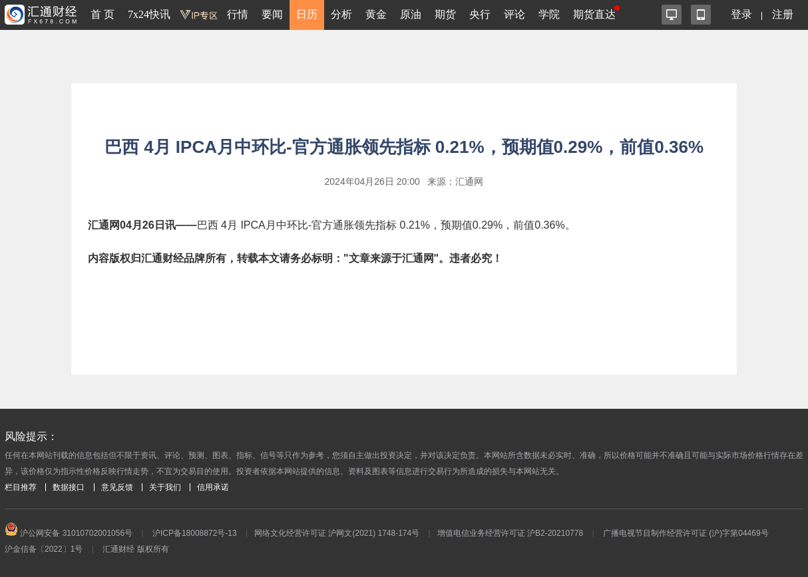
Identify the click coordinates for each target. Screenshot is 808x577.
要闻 (272, 14)
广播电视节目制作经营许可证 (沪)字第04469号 (686, 533)
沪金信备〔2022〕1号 (44, 549)
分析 (341, 14)
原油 (410, 14)
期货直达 (594, 14)
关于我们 (165, 487)
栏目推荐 (21, 487)
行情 (237, 14)
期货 (445, 14)
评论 (514, 14)
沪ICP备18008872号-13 (194, 533)
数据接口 (69, 487)
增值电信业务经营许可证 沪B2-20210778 (510, 533)
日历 (306, 14)
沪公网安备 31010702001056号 (68, 533)
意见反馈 (117, 487)
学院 (549, 14)
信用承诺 (213, 487)
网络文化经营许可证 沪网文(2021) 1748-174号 (336, 533)
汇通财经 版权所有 (135, 549)
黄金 (376, 14)
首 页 (102, 14)
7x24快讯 (149, 14)
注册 (782, 14)
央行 (480, 14)
